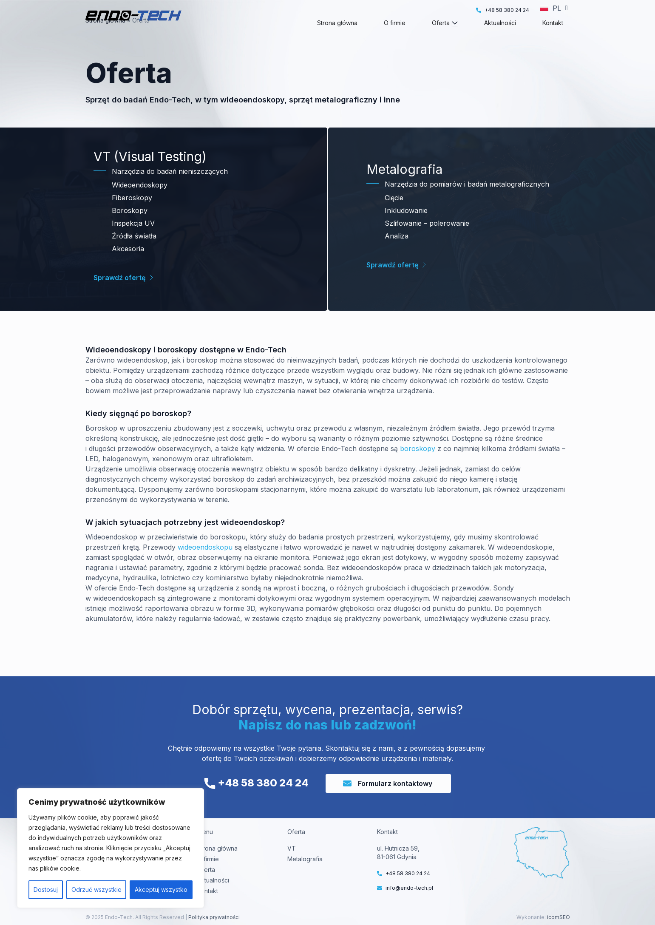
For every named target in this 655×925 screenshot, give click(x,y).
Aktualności (213, 880)
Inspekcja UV (133, 238)
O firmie (208, 859)
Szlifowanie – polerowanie (427, 238)
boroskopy (417, 464)
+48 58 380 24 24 (256, 783)
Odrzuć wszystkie (96, 889)
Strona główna (105, 35)
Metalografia (305, 859)
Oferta (206, 869)
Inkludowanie (406, 225)
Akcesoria (128, 264)
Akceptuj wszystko (161, 889)
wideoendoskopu (205, 562)
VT (291, 848)
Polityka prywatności (213, 917)
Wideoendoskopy (139, 200)
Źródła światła (134, 251)
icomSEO (558, 917)
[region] (110, 848)
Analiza (396, 251)
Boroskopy (129, 225)
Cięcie (394, 213)
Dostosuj (46, 889)
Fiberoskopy (132, 213)
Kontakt (207, 890)
